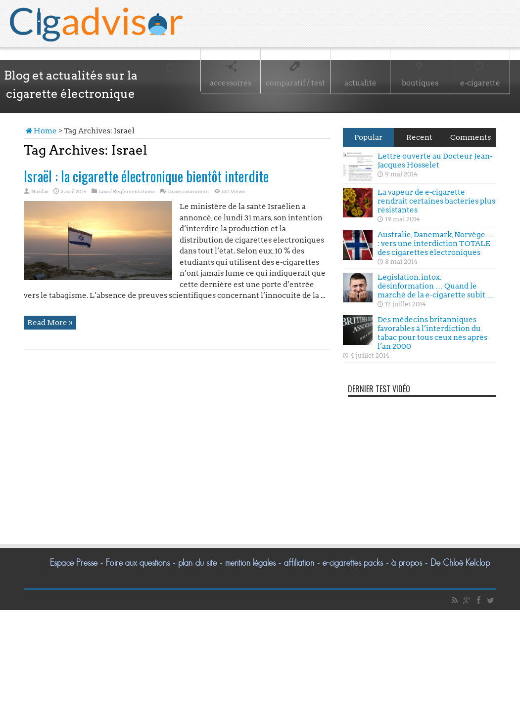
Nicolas (39, 191)
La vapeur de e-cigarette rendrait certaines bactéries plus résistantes (436, 201)
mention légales (250, 563)
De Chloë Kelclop (460, 563)
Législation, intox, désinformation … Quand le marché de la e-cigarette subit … (436, 286)
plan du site (197, 563)
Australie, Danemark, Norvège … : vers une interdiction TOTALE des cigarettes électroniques (436, 243)
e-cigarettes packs (353, 563)
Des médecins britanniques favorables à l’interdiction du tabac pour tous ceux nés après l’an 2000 (432, 333)
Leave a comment (188, 191)
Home (40, 130)
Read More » (50, 322)
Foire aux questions (138, 563)
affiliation (299, 563)
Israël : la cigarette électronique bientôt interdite (146, 176)
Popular (368, 137)
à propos (406, 563)
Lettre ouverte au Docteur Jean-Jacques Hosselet (435, 160)
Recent (419, 137)
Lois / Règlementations (127, 191)
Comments (470, 137)
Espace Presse (73, 563)
